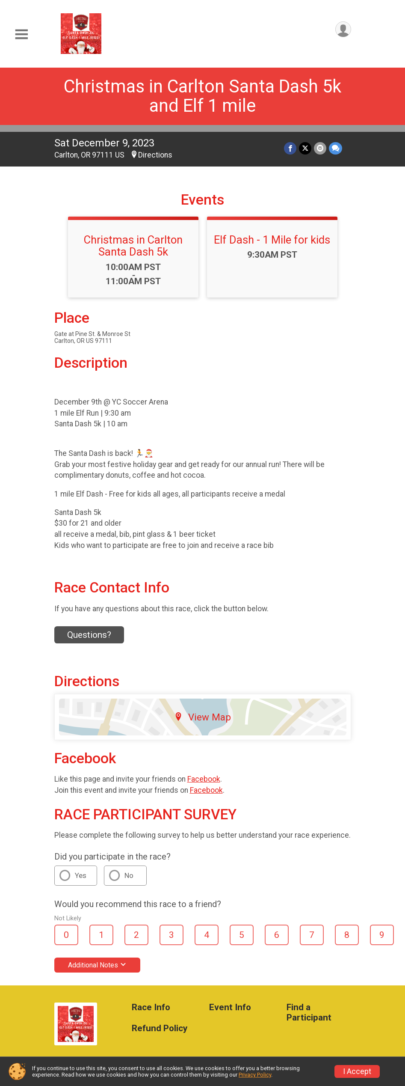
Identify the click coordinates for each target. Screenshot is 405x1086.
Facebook (203, 779)
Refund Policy (159, 1028)
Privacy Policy (255, 1074)
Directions (155, 155)
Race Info (151, 1007)
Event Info (230, 1007)
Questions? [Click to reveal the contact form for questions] (89, 635)
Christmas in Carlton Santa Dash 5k (133, 245)
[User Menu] (343, 29)
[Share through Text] (335, 148)
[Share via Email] (320, 148)
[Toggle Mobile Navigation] (21, 34)
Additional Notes (97, 965)
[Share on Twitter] (305, 148)
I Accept (357, 1071)
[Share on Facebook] (290, 148)
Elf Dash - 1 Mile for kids (272, 239)
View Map (202, 717)
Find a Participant (309, 1013)
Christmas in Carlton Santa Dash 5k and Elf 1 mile (202, 96)
